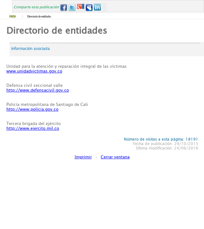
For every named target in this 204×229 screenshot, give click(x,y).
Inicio (12, 16)
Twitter (72, 7)
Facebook (63, 7)
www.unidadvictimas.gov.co (34, 71)
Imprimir (83, 157)
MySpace (89, 7)
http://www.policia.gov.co (32, 109)
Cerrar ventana (115, 157)
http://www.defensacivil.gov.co (37, 90)
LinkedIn (97, 7)
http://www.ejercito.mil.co (32, 128)
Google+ (80, 7)
